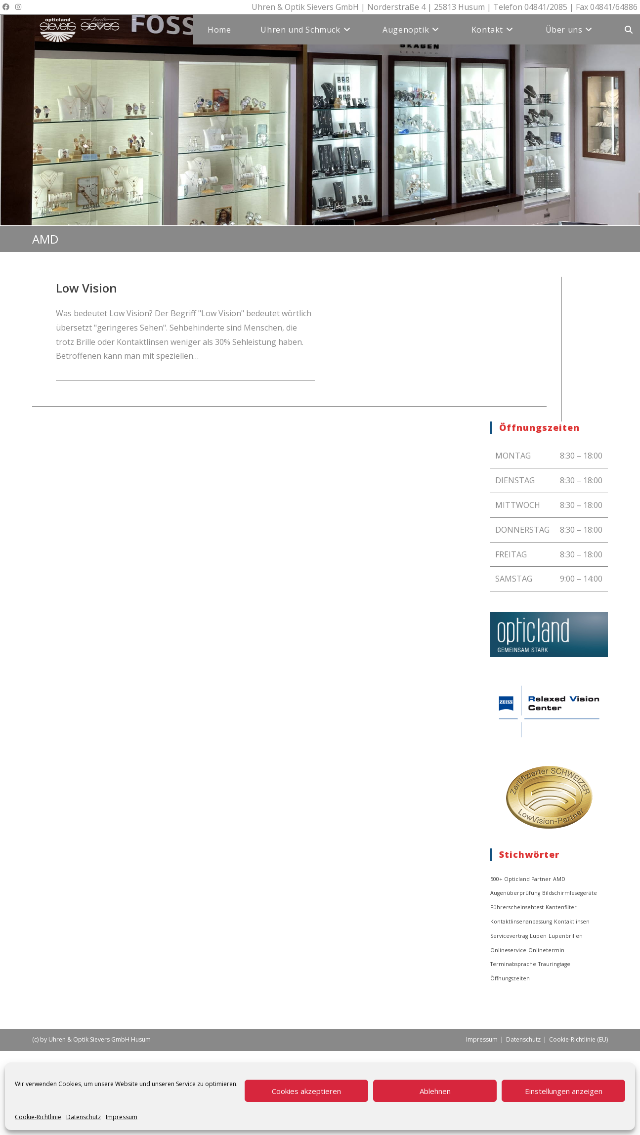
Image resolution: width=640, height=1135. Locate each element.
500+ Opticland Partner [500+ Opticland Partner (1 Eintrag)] (520, 879)
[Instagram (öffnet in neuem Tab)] (18, 7)
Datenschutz (83, 1117)
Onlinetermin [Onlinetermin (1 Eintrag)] (546, 950)
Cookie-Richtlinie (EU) (578, 1039)
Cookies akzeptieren (306, 1091)
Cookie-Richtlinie (38, 1117)
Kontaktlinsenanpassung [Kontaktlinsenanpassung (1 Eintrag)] (521, 921)
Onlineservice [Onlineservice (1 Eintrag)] (508, 950)
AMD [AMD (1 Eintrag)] (559, 879)
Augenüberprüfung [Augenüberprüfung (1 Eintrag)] (515, 892)
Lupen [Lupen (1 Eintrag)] (538, 935)
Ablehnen (435, 1091)
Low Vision (86, 288)
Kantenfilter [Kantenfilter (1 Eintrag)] (561, 907)
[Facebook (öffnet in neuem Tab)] (7, 7)
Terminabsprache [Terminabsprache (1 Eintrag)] (513, 964)
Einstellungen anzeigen (563, 1091)
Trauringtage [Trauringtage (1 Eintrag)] (554, 964)
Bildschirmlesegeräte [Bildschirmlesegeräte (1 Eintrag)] (569, 892)
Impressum (121, 1117)
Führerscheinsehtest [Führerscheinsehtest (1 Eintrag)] (517, 907)
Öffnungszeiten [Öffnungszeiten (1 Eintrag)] (510, 978)
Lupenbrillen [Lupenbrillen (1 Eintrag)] (566, 935)
